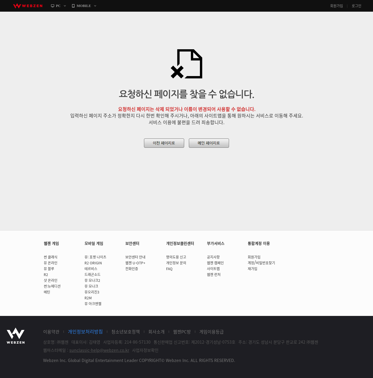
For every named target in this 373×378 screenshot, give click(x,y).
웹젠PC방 (182, 331)
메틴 (47, 292)
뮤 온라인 (50, 263)
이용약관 (51, 331)
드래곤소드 (93, 274)
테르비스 (91, 268)
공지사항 (213, 257)
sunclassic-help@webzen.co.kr (99, 350)
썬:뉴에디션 (52, 286)
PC (58, 6)
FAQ (169, 268)
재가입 (252, 268)
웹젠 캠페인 (215, 263)
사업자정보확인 (145, 350)
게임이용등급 (211, 331)
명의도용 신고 (176, 257)
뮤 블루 (49, 268)
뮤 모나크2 (92, 280)
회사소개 (156, 331)
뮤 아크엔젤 (93, 303)
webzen (27, 6)
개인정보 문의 (176, 263)
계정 (251, 263)
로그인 (356, 5)
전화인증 (131, 268)
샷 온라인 (50, 280)
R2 (46, 274)
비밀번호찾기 (265, 263)
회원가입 (336, 5)
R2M (88, 297)
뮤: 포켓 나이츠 (95, 257)
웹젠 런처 (214, 274)
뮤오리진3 (92, 292)
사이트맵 (213, 268)
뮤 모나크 (91, 286)
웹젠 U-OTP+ (135, 263)
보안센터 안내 (135, 257)
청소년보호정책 (125, 331)
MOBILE (84, 6)
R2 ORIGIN (93, 263)
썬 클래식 (50, 257)
